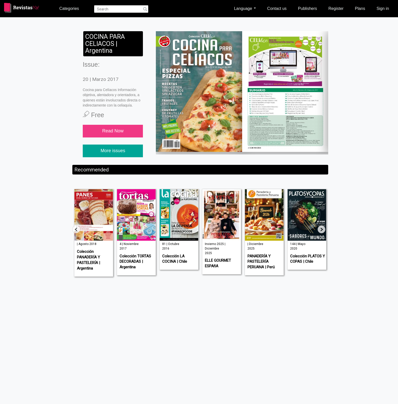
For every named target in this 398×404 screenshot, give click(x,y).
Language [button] (245, 8)
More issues (113, 150)
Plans (360, 8)
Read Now (113, 131)
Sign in (382, 8)
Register (336, 8)
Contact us (277, 8)
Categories (69, 8)
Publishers (307, 8)
